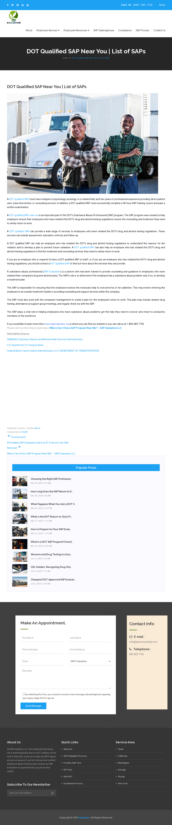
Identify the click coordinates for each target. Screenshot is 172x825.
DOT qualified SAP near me (23, 215)
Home (65, 58)
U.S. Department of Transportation (25, 345)
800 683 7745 (136, 654)
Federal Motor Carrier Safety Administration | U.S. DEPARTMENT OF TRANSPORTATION (53, 350)
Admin (37, 428)
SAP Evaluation (52, 271)
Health (25, 432)
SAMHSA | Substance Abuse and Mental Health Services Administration (45, 339)
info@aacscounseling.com (143, 641)
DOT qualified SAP (19, 199)
